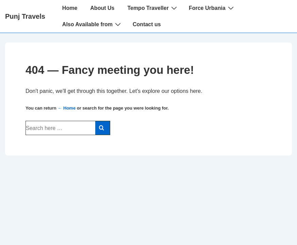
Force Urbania (212, 8)
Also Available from (92, 24)
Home (69, 8)
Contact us (147, 24)
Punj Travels (25, 16)
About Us (102, 8)
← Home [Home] (66, 108)
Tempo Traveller (153, 8)
